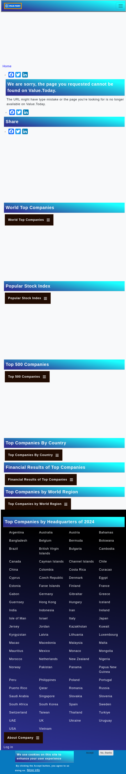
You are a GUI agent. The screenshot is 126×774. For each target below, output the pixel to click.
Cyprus (14, 577)
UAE (12, 720)
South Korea (48, 704)
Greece (104, 594)
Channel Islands (81, 561)
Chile (103, 561)
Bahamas (106, 532)
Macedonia (47, 642)
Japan (103, 618)
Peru (12, 680)
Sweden (105, 704)
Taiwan (44, 712)
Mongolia (106, 651)
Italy (72, 618)
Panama (75, 667)
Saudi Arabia (19, 696)
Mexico (44, 651)
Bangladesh (18, 540)
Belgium (45, 540)
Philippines (47, 680)
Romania (76, 688)
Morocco (15, 659)
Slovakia (75, 696)
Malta (103, 642)
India (13, 610)
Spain (73, 704)
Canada (15, 561)
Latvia (43, 634)
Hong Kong (47, 602)
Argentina (16, 532)
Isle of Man (17, 618)
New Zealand (79, 659)
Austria (74, 532)
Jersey (14, 626)
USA (12, 728)
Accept (90, 752)
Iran (72, 610)
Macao (14, 642)
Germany (46, 594)
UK (41, 720)
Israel (43, 618)
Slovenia (105, 696)
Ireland (104, 610)
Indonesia (46, 610)
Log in (8, 747)
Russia (104, 688)
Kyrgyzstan (17, 634)
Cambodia (106, 548)
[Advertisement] (64, 38)
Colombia (46, 569)
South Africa (18, 704)
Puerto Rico (18, 688)
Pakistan (45, 667)
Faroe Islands (49, 586)
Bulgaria (75, 548)
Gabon (14, 594)
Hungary (75, 602)
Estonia (15, 586)
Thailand (75, 712)
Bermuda (76, 540)
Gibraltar (76, 594)
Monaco (75, 651)
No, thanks (106, 752)
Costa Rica (77, 569)
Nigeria (104, 659)
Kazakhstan (78, 626)
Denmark (76, 577)
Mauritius (16, 651)
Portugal (105, 680)
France (104, 586)
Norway (15, 667)
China (13, 569)
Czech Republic (51, 577)
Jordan (44, 626)
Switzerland (18, 712)
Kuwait (104, 626)
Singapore (47, 696)
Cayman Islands (51, 561)
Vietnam (45, 728)
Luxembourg (108, 634)
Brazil (13, 548)
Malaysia (76, 642)
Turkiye (104, 712)
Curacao (105, 569)
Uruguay (105, 720)
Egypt (103, 577)
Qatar (43, 688)
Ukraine (75, 720)
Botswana (106, 540)
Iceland (104, 602)
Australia (46, 532)
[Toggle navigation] (120, 5)
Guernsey (16, 602)
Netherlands (48, 659)
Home (7, 66)
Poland (74, 680)
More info (33, 770)
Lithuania (76, 634)
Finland (74, 586)
